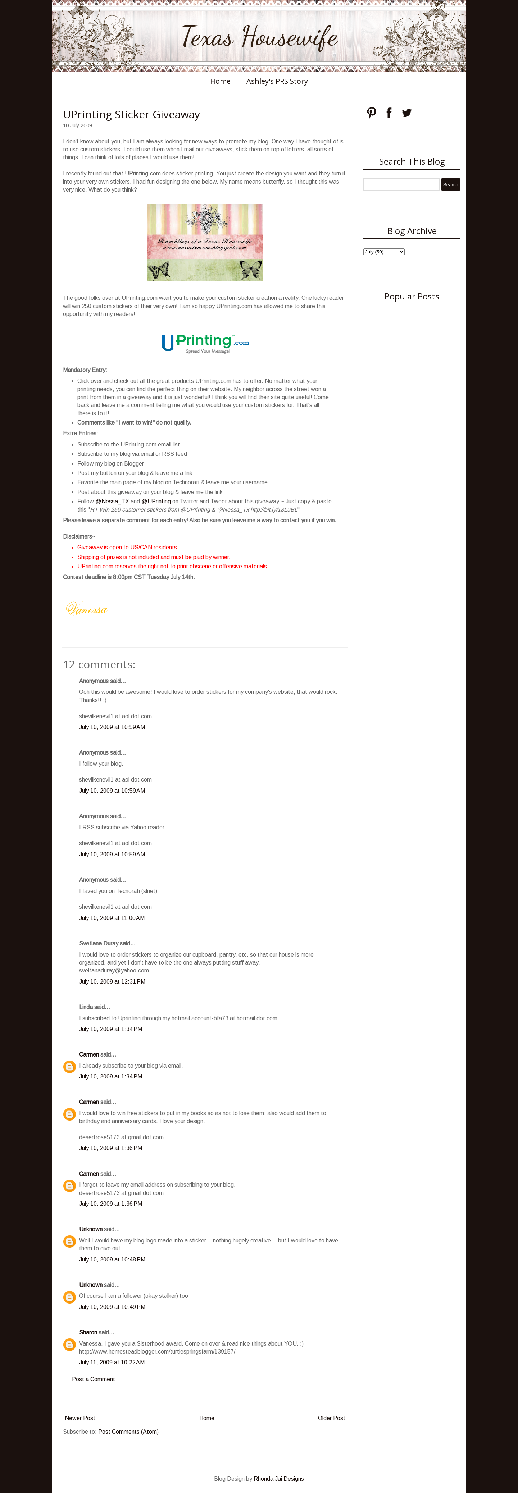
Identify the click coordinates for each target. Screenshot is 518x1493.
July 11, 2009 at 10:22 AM (112, 1362)
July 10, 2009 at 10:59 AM (112, 727)
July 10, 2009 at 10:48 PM (112, 1259)
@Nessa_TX (112, 501)
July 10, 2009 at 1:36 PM (110, 1148)
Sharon (88, 1332)
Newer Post (80, 1418)
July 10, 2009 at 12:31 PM (112, 982)
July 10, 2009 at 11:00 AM (112, 918)
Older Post (331, 1418)
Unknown (91, 1229)
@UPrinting (156, 501)
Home (220, 81)
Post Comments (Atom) (128, 1432)
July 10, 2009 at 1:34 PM (110, 1029)
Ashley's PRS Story (277, 81)
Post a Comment (93, 1379)
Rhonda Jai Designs (279, 1479)
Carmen (89, 1055)
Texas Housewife (259, 36)
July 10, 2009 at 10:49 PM (112, 1307)
